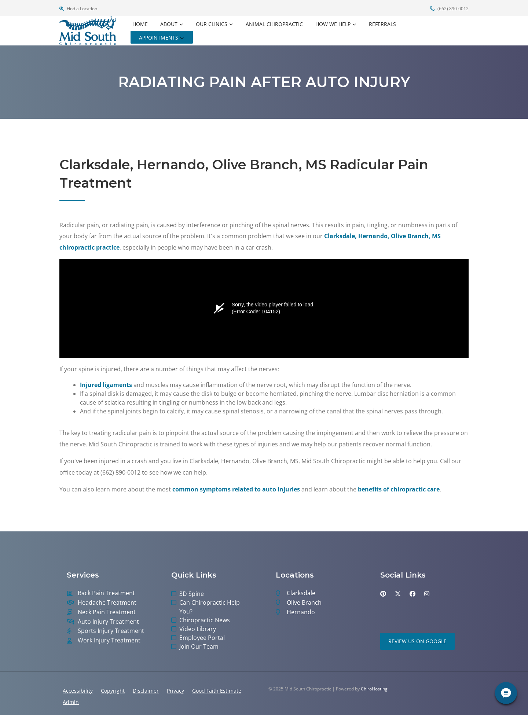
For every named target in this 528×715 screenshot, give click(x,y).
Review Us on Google (417, 641)
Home (140, 24)
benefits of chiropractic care (399, 489)
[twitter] (398, 593)
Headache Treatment (107, 603)
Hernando (301, 612)
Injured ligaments (106, 385)
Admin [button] (71, 702)
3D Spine (191, 594)
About (168, 24)
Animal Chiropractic (274, 24)
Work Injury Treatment (109, 640)
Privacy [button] (175, 690)
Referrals (382, 24)
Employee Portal (202, 638)
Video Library (197, 629)
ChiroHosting (374, 689)
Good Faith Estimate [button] (216, 690)
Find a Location (78, 8)
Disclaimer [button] (146, 690)
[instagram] (426, 593)
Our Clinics (211, 24)
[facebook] (412, 593)
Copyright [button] (113, 690)
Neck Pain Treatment (107, 612)
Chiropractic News (204, 620)
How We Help (333, 24)
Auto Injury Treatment (108, 622)
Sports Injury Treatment (111, 631)
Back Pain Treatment (106, 593)
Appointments (158, 37)
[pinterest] (383, 593)
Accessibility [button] (78, 690)
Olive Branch (304, 603)
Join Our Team (199, 646)
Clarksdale (301, 593)
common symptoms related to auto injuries (236, 489)
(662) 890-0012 (449, 8)
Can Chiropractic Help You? (209, 606)
